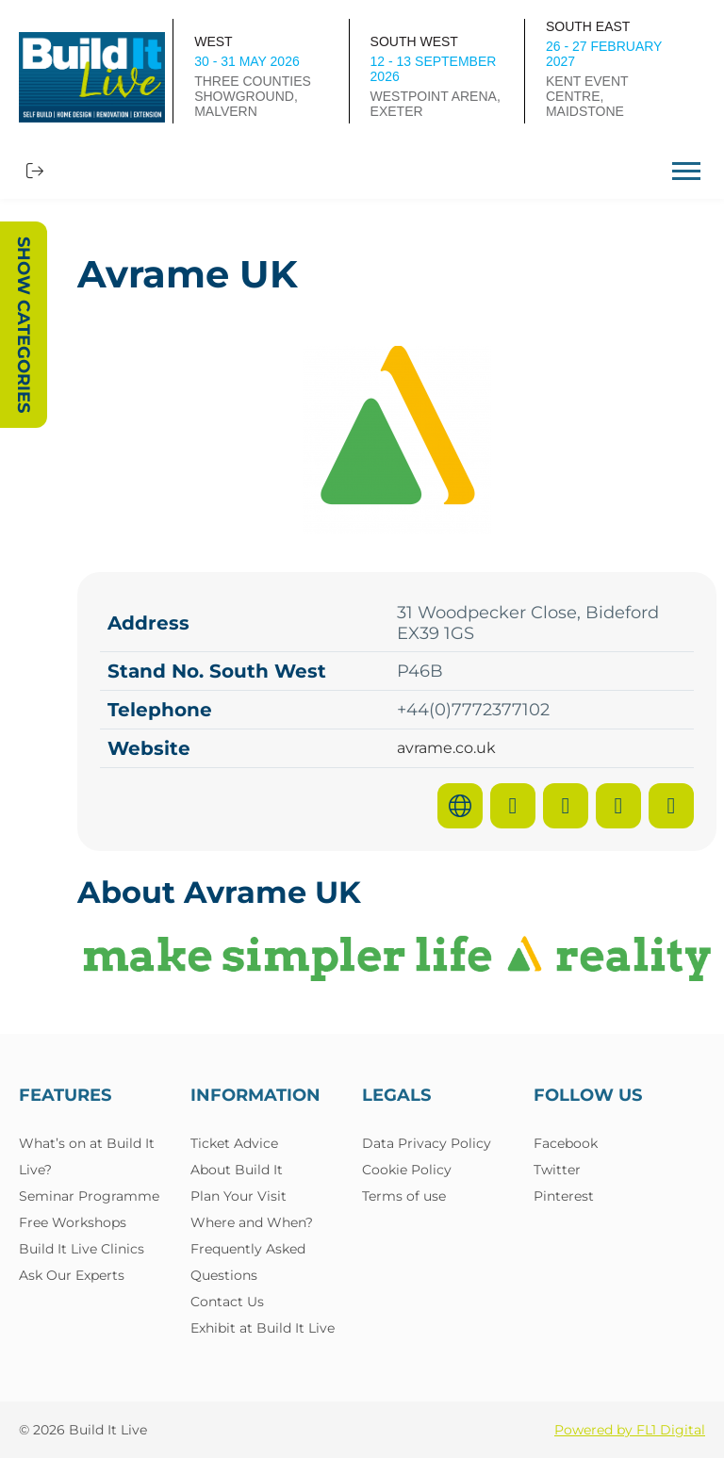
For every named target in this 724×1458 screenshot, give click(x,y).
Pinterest (564, 1196)
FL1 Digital (670, 1429)
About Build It (236, 1169)
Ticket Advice (234, 1143)
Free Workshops (72, 1222)
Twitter (557, 1169)
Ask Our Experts (71, 1275)
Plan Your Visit (238, 1196)
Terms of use (404, 1196)
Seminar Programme (89, 1196)
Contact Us (227, 1301)
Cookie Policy (407, 1169)
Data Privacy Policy (426, 1143)
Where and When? (251, 1222)
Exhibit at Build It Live (262, 1327)
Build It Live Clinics (81, 1248)
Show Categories (23, 325)
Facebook (566, 1143)
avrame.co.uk (446, 748)
